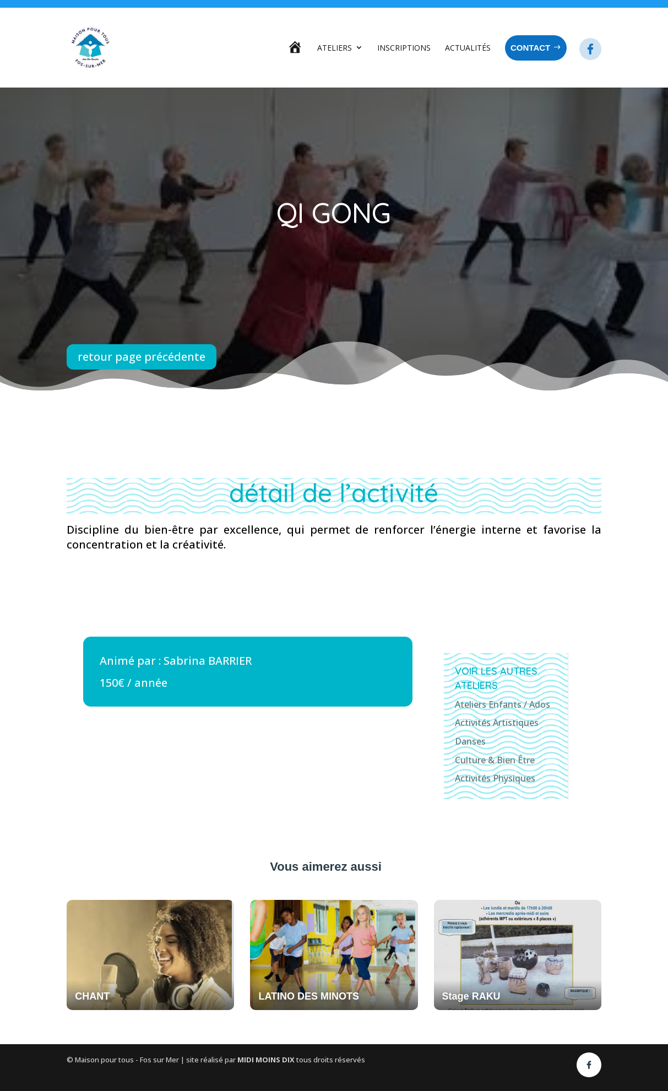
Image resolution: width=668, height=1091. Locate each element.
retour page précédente (141, 356)
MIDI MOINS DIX (266, 1060)
